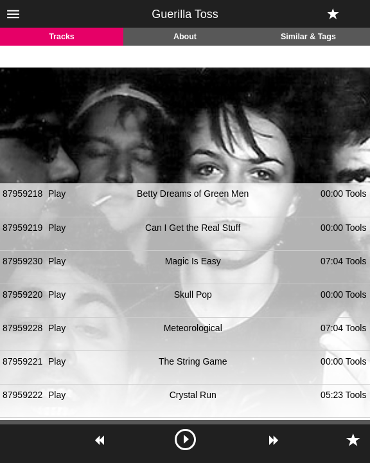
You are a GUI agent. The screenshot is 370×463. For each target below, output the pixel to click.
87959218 (22, 193)
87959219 (22, 227)
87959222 (22, 395)
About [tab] (185, 36)
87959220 (22, 294)
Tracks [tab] (62, 36)
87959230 (22, 261)
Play (57, 193)
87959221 (22, 361)
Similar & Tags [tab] (308, 36)
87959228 (22, 328)
